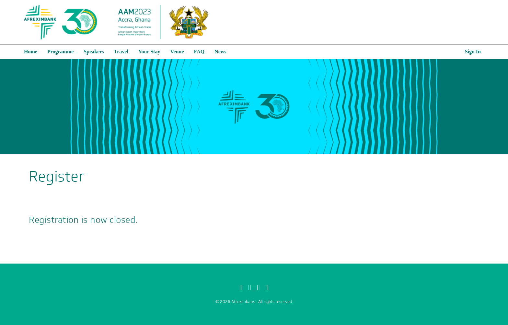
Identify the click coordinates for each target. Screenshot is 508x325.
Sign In (473, 51)
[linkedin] (267, 287)
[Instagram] (258, 287)
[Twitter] (249, 287)
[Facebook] (240, 287)
